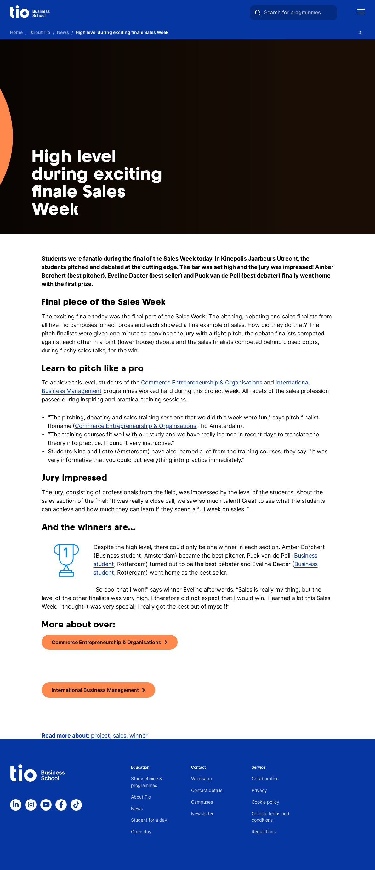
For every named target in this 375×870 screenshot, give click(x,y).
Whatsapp (201, 778)
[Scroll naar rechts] (360, 32)
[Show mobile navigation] (361, 12)
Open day (141, 831)
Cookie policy (265, 802)
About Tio (141, 797)
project (100, 735)
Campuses (202, 802)
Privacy (259, 790)
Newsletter (202, 813)
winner (138, 735)
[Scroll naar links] (32, 32)
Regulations (264, 831)
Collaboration (265, 778)
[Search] (258, 12)
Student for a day (149, 819)
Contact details (206, 790)
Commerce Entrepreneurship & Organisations (201, 382)
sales (119, 735)
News (137, 808)
